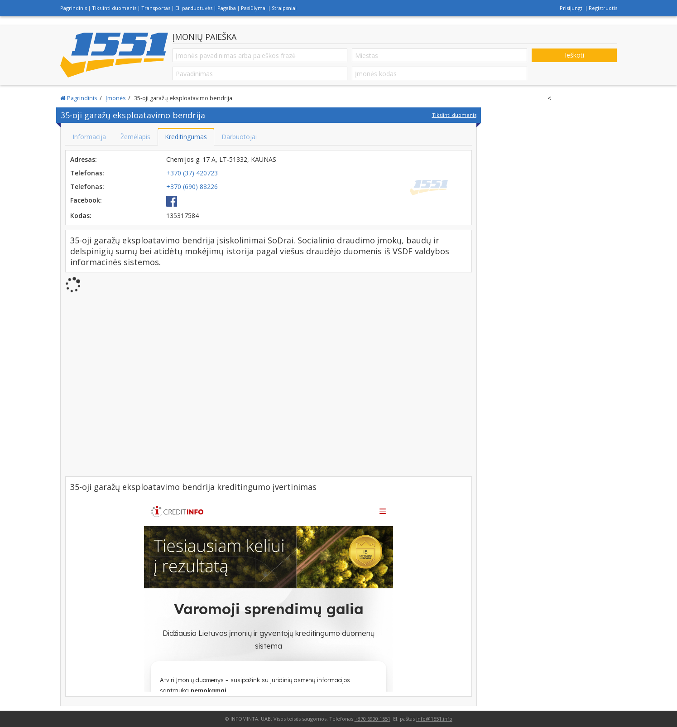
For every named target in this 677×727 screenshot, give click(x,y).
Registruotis (603, 8)
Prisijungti (572, 8)
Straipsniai (284, 8)
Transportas (155, 8)
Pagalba (226, 8)
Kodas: (80, 215)
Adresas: (83, 159)
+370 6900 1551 (372, 718)
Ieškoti (574, 55)
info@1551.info (434, 718)
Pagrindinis (73, 8)
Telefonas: (87, 173)
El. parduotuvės (193, 8)
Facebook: (86, 200)
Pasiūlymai (254, 8)
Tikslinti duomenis (114, 8)
